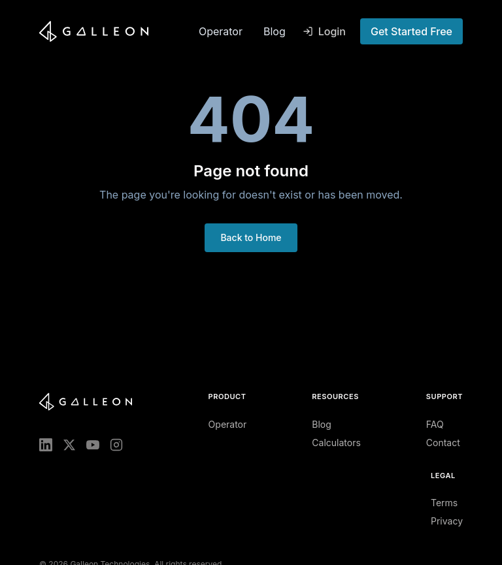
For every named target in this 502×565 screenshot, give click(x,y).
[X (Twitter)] (69, 444)
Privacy (447, 520)
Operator (221, 31)
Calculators (336, 442)
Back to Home (250, 237)
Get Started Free (411, 31)
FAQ (435, 424)
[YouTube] (92, 444)
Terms (444, 502)
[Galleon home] (113, 31)
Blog (274, 31)
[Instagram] (116, 444)
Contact (443, 442)
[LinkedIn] (45, 444)
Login (324, 31)
